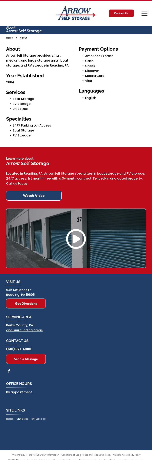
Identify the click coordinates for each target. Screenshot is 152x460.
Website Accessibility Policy (127, 454)
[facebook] (9, 371)
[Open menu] (144, 13)
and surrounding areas (24, 330)
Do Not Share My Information (44, 454)
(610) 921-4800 (18, 349)
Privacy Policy (18, 454)
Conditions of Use (70, 454)
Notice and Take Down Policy (96, 454)
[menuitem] (11, 418)
